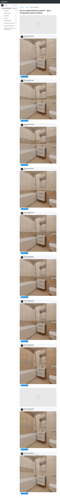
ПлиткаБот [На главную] (4, 2)
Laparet (26, 7)
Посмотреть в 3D (24, 76)
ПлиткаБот (22, 7)
